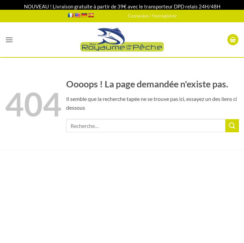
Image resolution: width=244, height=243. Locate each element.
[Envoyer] (232, 125)
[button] (9, 39)
